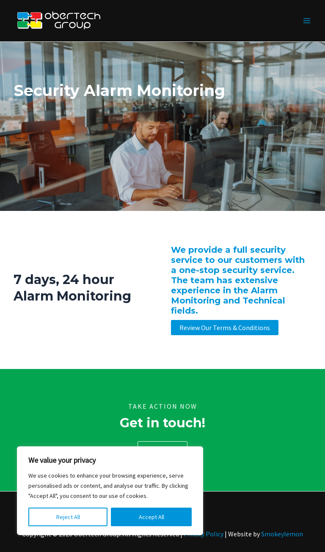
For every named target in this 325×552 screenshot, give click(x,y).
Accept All (151, 517)
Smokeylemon (282, 534)
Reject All (68, 517)
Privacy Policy (203, 534)
